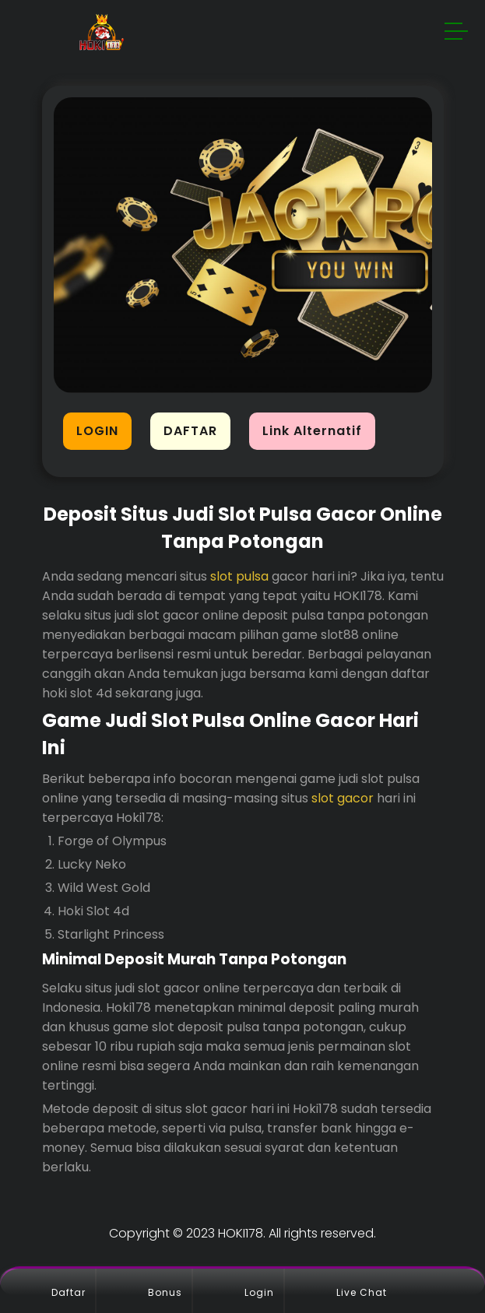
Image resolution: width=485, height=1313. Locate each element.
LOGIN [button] (97, 431)
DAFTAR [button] (190, 431)
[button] (457, 33)
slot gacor (342, 798)
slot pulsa (239, 576)
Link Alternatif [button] (312, 431)
